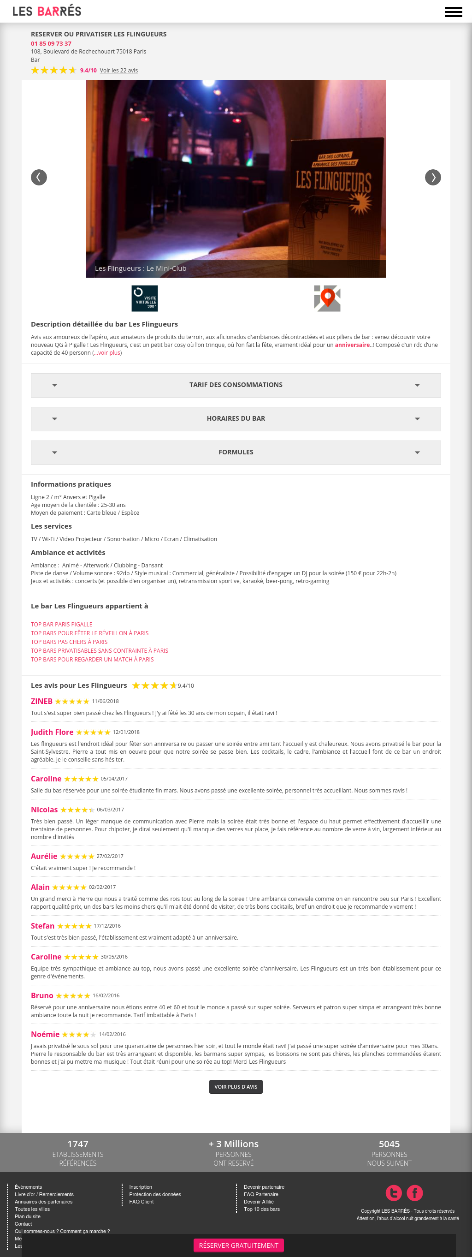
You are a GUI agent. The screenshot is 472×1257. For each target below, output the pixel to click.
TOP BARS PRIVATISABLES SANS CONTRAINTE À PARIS (99, 651)
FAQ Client (142, 1201)
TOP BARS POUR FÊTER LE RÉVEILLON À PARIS (89, 633)
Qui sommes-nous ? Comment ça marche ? (62, 1231)
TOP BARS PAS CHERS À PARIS (69, 642)
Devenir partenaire (264, 1187)
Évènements (28, 1187)
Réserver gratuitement (239, 1245)
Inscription (141, 1187)
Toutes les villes (32, 1209)
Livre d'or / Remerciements (44, 1194)
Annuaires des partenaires (43, 1201)
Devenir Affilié (259, 1201)
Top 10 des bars (262, 1209)
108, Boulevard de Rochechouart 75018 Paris (88, 51)
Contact (23, 1224)
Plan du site (28, 1216)
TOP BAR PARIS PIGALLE (61, 624)
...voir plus (107, 353)
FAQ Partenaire (261, 1194)
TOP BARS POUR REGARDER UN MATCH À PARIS (92, 659)
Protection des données (155, 1194)
